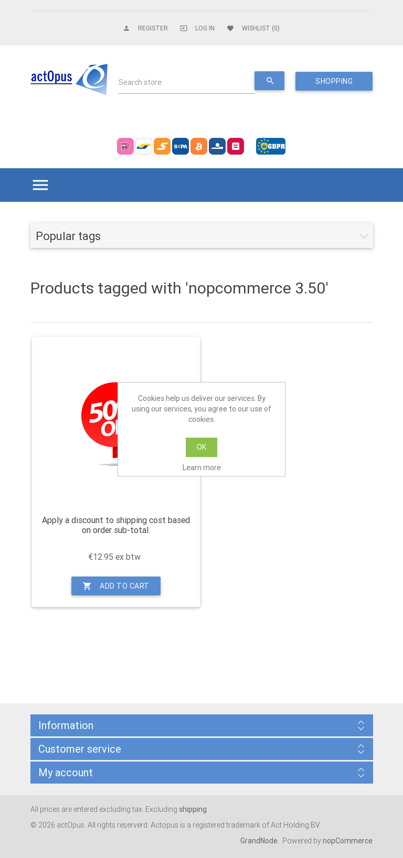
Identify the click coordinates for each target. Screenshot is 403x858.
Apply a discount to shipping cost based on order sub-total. (116, 525)
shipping (193, 809)
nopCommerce (348, 840)
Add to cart (116, 586)
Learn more (202, 467)
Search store (140, 82)
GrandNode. (260, 840)
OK (201, 447)
